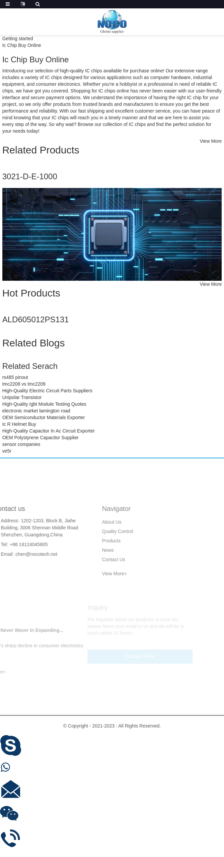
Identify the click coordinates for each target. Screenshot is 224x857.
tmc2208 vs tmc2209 (24, 384)
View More (211, 141)
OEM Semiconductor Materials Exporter (43, 417)
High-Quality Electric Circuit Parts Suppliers (47, 390)
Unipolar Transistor (22, 397)
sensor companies (21, 444)
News (90, 550)
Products (93, 540)
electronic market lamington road (36, 410)
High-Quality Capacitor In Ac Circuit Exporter (48, 431)
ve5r (6, 451)
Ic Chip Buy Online (21, 45)
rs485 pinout (15, 377)
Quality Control (99, 531)
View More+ (96, 573)
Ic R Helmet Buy (19, 424)
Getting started (17, 38)
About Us (93, 522)
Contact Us (95, 559)
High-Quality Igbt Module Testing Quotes (44, 404)
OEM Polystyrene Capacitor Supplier (40, 437)
